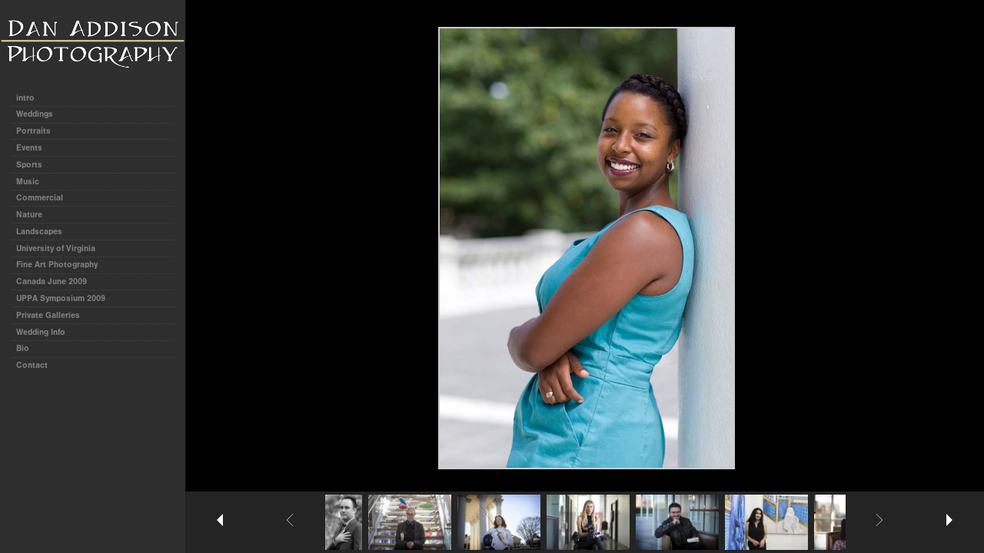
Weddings (34, 114)
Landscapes (39, 232)
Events (29, 148)
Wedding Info (40, 332)
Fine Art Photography (57, 265)
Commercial (39, 198)
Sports (29, 165)
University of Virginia (55, 248)
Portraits (33, 131)
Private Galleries (48, 315)
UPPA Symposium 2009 (60, 298)
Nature (29, 215)
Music (27, 182)
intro (25, 98)
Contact (32, 365)
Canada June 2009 (51, 281)
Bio (22, 348)
